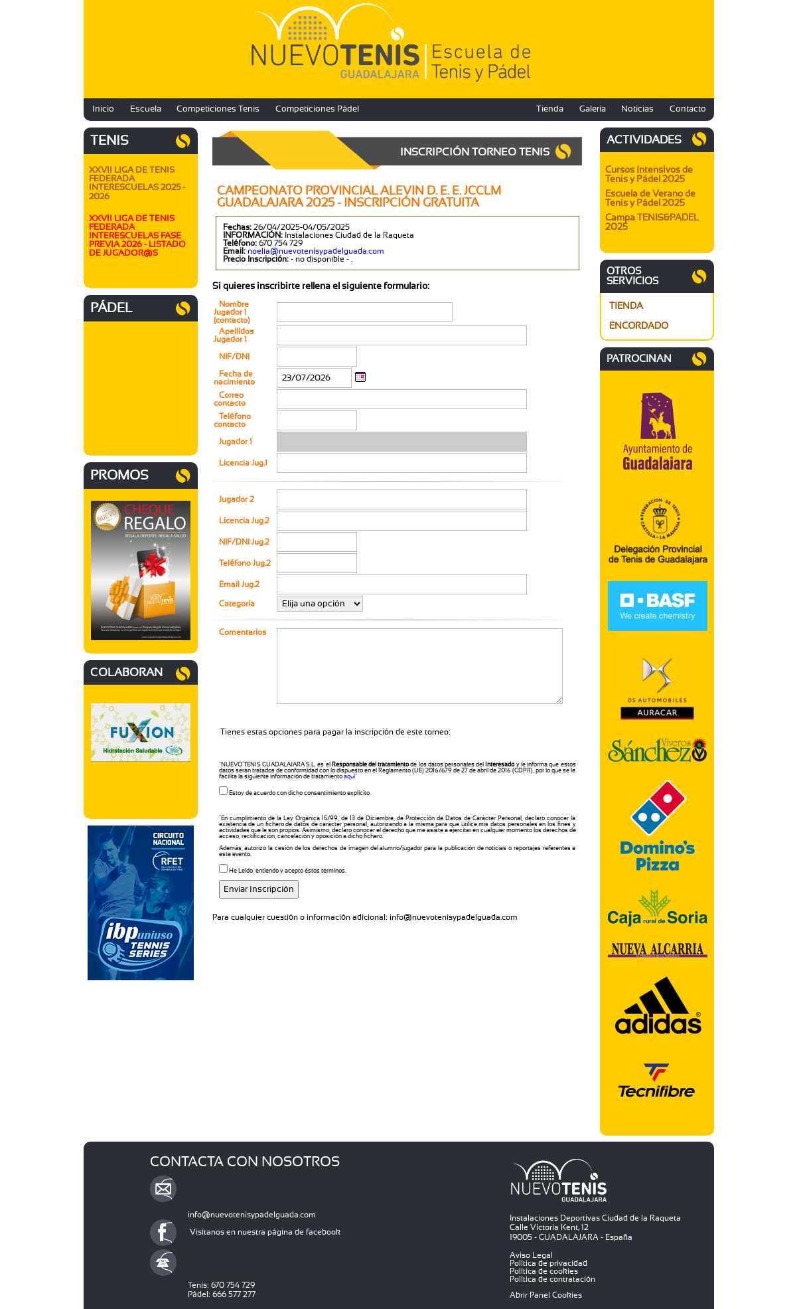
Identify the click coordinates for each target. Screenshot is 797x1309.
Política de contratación (552, 1279)
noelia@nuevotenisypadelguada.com (316, 251)
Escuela (145, 109)
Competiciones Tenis (218, 109)
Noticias (637, 109)
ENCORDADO (638, 326)
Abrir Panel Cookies (546, 1295)
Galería (592, 109)
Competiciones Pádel (317, 109)
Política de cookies (544, 1271)
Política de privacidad (548, 1263)
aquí (349, 777)
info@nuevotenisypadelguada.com (252, 1215)
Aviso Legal (531, 1255)
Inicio (103, 109)
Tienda (549, 109)
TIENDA (626, 306)
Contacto (688, 109)
